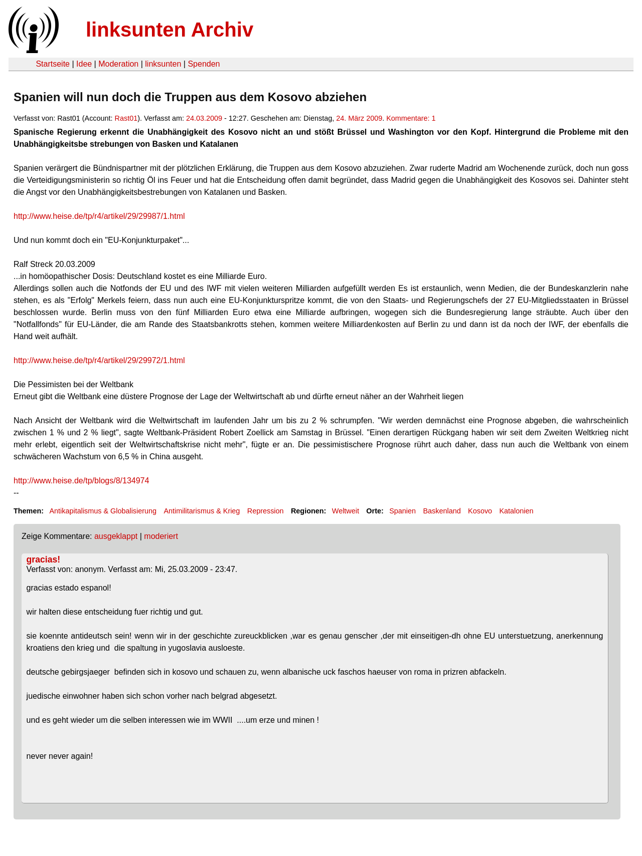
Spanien (402, 511)
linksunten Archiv (169, 30)
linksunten (163, 64)
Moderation (118, 64)
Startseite (53, 64)
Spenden (204, 64)
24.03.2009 (204, 118)
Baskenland (441, 511)
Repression (265, 511)
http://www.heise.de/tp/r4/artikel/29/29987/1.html (99, 216)
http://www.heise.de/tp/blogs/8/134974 (81, 480)
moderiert (161, 536)
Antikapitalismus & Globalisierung (102, 511)
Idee (84, 64)
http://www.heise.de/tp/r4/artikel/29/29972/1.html (99, 360)
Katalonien (516, 511)
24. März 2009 (359, 118)
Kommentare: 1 (410, 118)
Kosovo (480, 511)
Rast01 (126, 118)
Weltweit (345, 511)
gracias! (43, 559)
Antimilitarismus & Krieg (202, 511)
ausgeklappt (115, 536)
